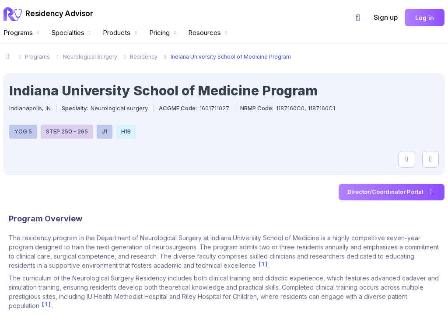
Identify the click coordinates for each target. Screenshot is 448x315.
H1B (126, 131)
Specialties (72, 32)
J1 (104, 131)
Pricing (163, 32)
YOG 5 (23, 131)
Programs (22, 32)
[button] (358, 17)
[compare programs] (430, 159)
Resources (208, 32)
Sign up (386, 17)
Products (121, 32)
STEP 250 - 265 (67, 131)
